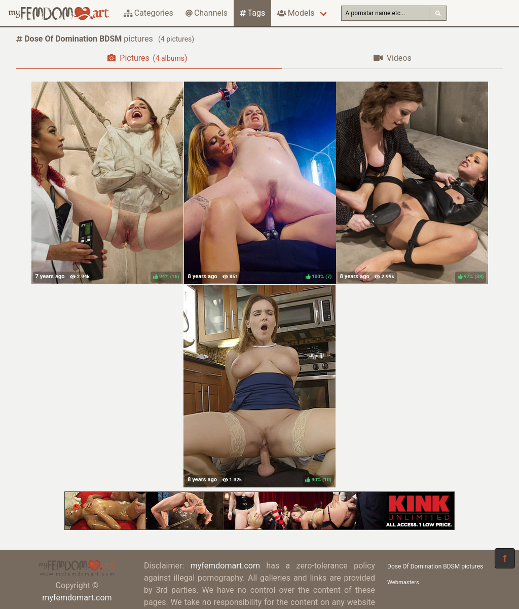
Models (295, 13)
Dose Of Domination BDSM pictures (435, 566)
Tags (252, 13)
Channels (207, 13)
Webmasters (403, 582)
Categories (148, 13)
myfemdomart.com (77, 597)
